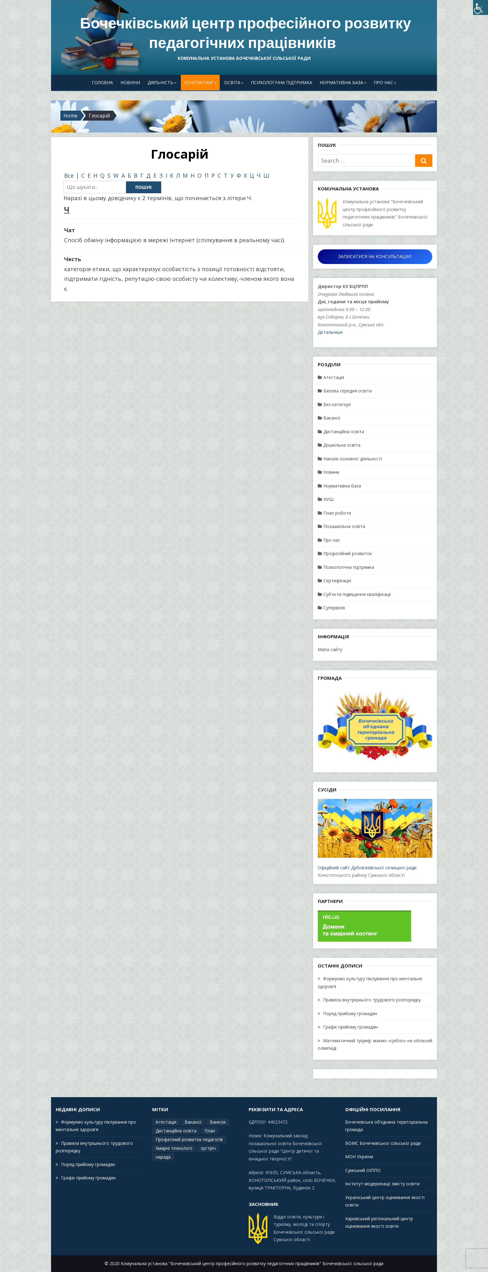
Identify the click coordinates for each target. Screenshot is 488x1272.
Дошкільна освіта (341, 445)
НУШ (328, 499)
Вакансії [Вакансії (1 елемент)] (193, 1122)
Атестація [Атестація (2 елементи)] (166, 1122)
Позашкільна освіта (344, 526)
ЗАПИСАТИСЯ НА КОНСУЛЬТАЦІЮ (374, 256)
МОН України (359, 1156)
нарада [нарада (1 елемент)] (163, 1157)
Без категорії (337, 404)
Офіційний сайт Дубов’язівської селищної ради (375, 835)
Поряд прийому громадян (350, 1013)
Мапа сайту (330, 649)
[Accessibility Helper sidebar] (480, 7)
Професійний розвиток (347, 553)
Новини (130, 82)
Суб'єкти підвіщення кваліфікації (357, 594)
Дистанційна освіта (343, 431)
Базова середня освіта (347, 391)
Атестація (333, 377)
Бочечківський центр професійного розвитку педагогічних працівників (245, 33)
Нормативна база (341, 82)
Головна (102, 82)
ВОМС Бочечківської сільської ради (383, 1143)
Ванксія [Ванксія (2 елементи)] (218, 1122)
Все (69, 175)
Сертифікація (337, 580)
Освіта (232, 82)
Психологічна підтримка (281, 82)
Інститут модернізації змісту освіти (382, 1184)
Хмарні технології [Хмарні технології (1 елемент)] (174, 1148)
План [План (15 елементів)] (209, 1131)
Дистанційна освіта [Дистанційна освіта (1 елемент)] (176, 1131)
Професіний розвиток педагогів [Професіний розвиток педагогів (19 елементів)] (189, 1139)
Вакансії (331, 418)
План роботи (337, 513)
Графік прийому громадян (350, 1027)
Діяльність (160, 82)
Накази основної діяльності (352, 459)
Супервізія (334, 608)
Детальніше (330, 332)
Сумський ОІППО (363, 1170)
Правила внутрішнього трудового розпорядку (372, 1000)
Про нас (383, 82)
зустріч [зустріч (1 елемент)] (208, 1148)
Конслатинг (199, 82)
